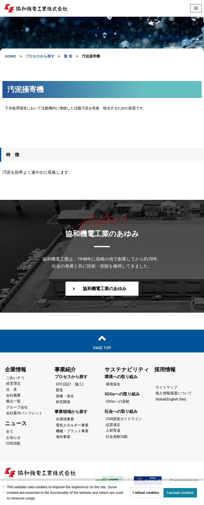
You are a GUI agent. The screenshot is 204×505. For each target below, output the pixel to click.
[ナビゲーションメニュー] (196, 8)
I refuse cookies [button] (146, 493)
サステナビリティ (127, 371)
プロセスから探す (71, 377)
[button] (37, 498)
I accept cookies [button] (180, 493)
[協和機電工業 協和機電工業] (35, 8)
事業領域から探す (71, 414)
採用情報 (165, 371)
